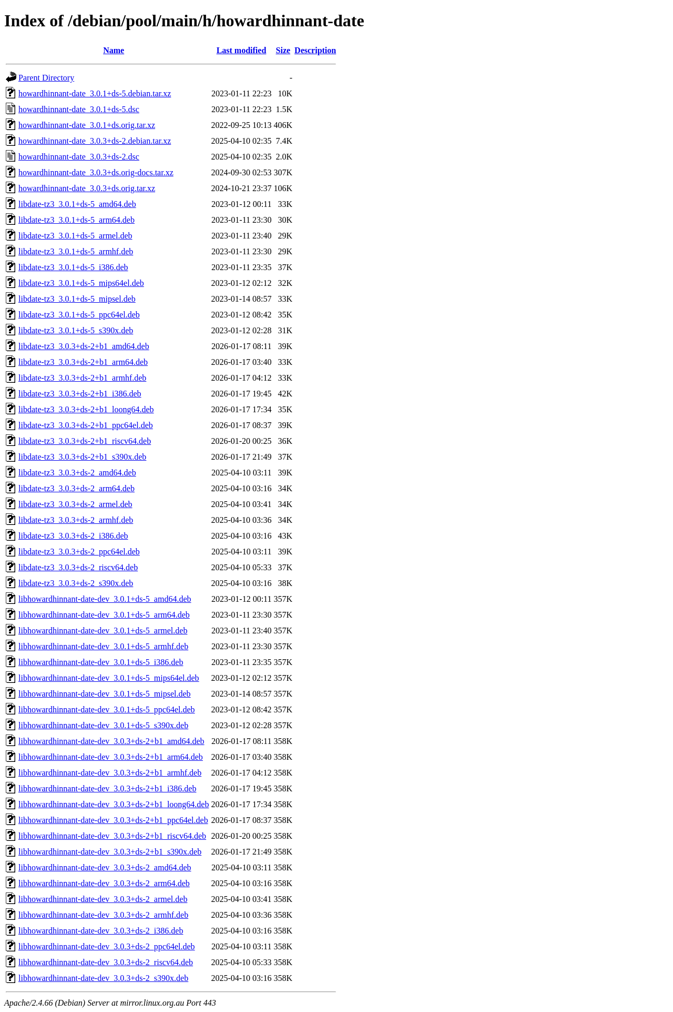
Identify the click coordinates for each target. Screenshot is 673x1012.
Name (113, 50)
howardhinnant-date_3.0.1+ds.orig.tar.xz (86, 125)
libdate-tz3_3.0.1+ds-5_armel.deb (75, 235)
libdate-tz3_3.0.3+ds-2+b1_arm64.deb (83, 362)
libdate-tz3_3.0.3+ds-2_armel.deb (75, 504)
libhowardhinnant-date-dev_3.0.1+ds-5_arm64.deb (104, 614)
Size (283, 50)
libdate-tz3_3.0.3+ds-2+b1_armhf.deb (82, 377)
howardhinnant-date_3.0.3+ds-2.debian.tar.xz (94, 140)
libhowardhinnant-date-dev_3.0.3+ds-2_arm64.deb (104, 883)
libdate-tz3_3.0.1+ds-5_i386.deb (73, 267)
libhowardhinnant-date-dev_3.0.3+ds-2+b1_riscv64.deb (112, 835)
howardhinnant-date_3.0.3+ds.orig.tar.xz (86, 188)
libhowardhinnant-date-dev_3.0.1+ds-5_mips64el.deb (108, 677)
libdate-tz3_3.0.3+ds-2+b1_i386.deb (79, 393)
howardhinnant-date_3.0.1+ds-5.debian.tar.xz (94, 93)
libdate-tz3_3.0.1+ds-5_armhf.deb (75, 251)
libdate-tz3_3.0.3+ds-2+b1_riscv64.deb (84, 440)
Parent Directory (46, 77)
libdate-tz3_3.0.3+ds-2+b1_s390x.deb (82, 456)
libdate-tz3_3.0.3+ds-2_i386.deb (73, 535)
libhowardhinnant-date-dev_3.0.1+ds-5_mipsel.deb (104, 693)
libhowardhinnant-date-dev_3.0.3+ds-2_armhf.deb (103, 914)
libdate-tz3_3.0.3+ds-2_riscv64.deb (78, 567)
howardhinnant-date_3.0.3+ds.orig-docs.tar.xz (96, 172)
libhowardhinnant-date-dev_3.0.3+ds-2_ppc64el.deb (106, 946)
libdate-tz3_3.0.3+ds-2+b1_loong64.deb (86, 409)
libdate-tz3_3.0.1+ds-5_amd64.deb (77, 204)
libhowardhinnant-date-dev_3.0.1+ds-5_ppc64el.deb (106, 709)
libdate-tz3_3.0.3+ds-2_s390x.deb (75, 583)
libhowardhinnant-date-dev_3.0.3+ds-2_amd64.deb (104, 867)
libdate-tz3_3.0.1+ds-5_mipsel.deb (77, 298)
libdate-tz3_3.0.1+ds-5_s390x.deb (75, 330)
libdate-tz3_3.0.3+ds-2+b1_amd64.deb (83, 346)
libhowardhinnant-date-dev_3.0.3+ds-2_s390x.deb (103, 978)
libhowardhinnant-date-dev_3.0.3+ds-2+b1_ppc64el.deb (113, 820)
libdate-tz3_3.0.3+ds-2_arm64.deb (76, 488)
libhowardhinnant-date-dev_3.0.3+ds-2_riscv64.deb (105, 962)
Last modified (242, 50)
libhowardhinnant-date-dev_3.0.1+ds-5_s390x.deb (103, 725)
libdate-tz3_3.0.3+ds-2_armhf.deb (75, 519)
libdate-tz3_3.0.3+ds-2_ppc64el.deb (79, 551)
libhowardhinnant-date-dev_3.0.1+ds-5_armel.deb (102, 630)
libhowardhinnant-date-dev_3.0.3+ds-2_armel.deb (102, 899)
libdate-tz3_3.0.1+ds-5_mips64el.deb (81, 283)
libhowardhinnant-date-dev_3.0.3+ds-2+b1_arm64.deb (110, 756)
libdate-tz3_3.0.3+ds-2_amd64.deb (77, 472)
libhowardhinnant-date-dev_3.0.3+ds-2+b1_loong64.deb (113, 804)
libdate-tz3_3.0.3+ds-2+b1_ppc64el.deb (85, 425)
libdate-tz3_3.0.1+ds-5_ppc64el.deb (79, 314)
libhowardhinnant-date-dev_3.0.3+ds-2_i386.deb (100, 930)
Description (315, 50)
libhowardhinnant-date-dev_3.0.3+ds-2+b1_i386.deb (107, 788)
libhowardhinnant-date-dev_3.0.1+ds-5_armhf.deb (103, 646)
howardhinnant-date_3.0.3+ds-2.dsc (78, 156)
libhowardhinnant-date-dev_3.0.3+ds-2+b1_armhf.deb (109, 772)
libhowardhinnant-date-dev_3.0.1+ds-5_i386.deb (100, 662)
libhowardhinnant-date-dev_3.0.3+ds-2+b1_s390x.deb (109, 851)
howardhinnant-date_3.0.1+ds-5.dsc (78, 109)
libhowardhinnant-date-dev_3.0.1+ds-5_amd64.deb (104, 598)
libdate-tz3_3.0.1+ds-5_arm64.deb (76, 219)
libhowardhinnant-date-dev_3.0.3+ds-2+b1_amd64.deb (111, 741)
